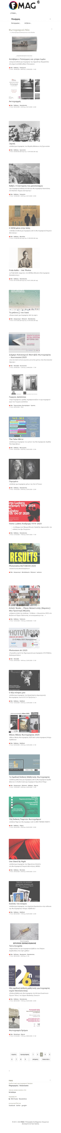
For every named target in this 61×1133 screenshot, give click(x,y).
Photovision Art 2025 (18, 650)
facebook (12, 1105)
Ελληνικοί (24, 319)
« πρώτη (13, 1054)
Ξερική (12, 143)
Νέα (11, 67)
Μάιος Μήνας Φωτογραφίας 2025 (24, 735)
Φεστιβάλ (16, 365)
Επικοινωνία (24, 1085)
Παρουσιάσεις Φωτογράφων (22, 405)
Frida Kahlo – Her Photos (20, 270)
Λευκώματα (23, 954)
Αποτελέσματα (26, 572)
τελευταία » (46, 1059)
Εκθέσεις (16, 67)
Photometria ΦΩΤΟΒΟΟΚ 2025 (22, 566)
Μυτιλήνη (22, 236)
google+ (24, 1105)
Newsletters (23, 1099)
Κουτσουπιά (23, 365)
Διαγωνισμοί (17, 319)
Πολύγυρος (23, 67)
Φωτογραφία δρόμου (18, 1030)
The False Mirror (16, 439)
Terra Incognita (15, 946)
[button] (15, 19)
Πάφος (22, 825)
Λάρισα (36, 785)
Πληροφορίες (13, 1085)
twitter (18, 1105)
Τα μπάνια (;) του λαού (19, 312)
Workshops (17, 1034)
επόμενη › (36, 1059)
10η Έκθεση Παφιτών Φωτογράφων (25, 819)
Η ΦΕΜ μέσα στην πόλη (19, 228)
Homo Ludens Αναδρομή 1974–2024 (25, 523)
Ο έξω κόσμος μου (17, 692)
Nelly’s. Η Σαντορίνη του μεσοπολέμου (26, 186)
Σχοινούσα (23, 150)
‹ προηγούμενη (24, 1054)
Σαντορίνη (22, 194)
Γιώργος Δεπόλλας (17, 397)
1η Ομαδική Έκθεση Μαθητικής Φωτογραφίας (29, 777)
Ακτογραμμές (15, 101)
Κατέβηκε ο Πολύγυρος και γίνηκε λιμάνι (27, 59)
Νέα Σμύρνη (23, 447)
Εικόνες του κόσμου (18, 904)
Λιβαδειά (22, 701)
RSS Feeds (14, 1099)
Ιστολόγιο (12, 1092)
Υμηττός (33, 405)
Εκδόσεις (16, 954)
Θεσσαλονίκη (23, 105)
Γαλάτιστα (22, 619)
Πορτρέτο (13, 481)
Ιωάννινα (39, 572)
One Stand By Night (17, 861)
